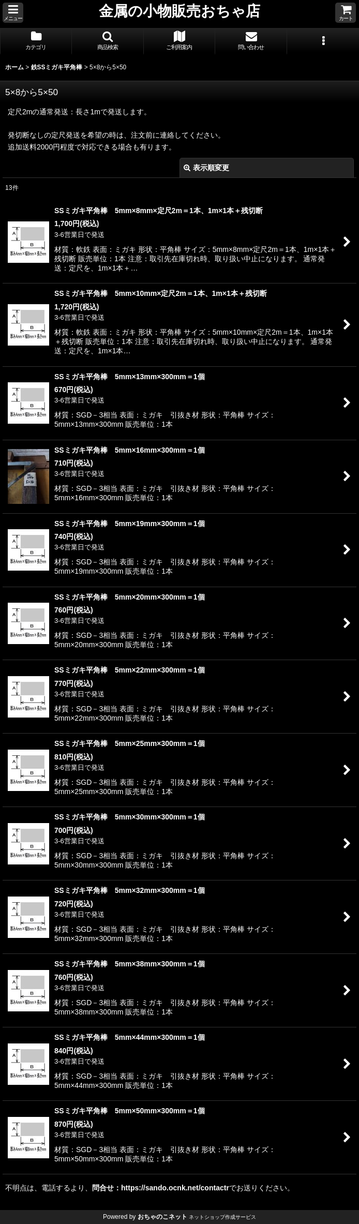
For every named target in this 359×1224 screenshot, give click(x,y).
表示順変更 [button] (206, 167)
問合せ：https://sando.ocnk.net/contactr (160, 1188)
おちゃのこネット (162, 1216)
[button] (13, 13)
